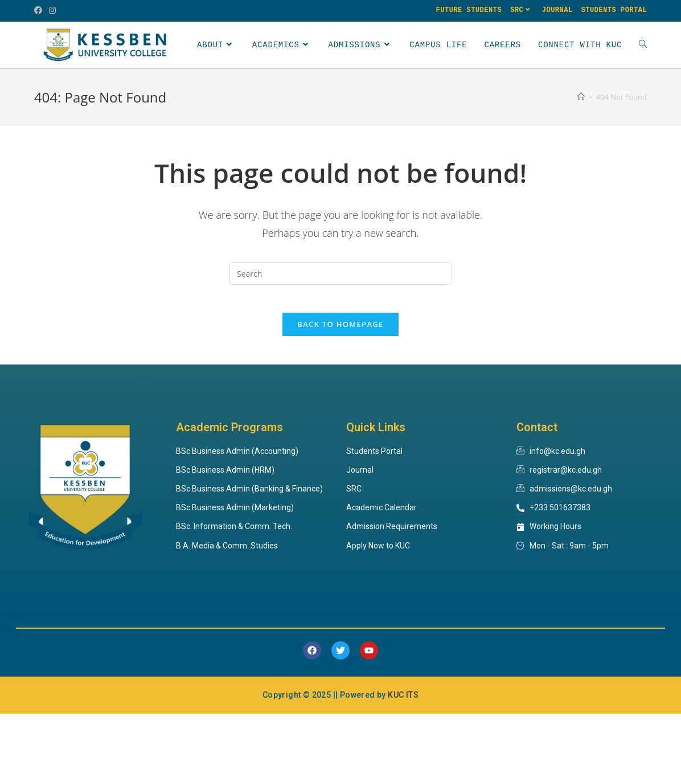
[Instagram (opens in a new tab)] (52, 11)
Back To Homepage (340, 376)
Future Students (469, 10)
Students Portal (614, 10)
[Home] (581, 142)
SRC (522, 10)
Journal (557, 10)
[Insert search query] (340, 319)
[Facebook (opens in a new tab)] (40, 11)
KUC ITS (403, 746)
